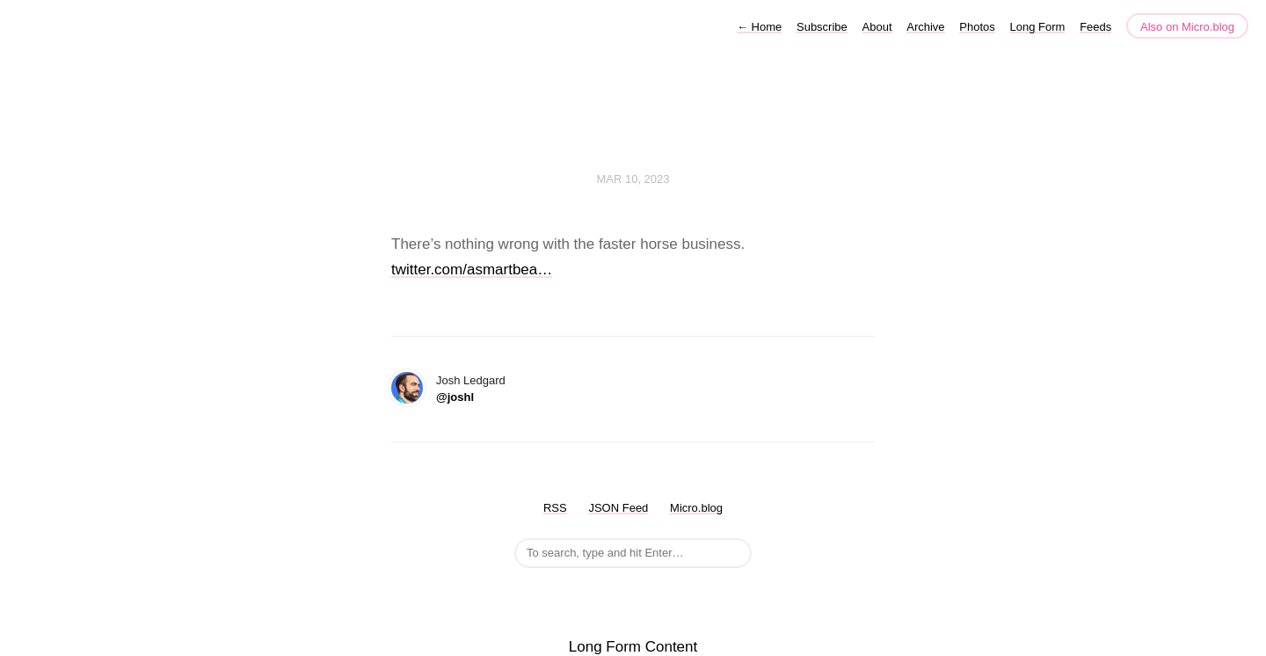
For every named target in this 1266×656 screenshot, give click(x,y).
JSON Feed (618, 507)
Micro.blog (696, 507)
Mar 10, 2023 (632, 179)
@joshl (455, 397)
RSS (555, 507)
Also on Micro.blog (1187, 26)
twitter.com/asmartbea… (471, 269)
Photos (976, 26)
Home (759, 26)
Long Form (1038, 26)
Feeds (1095, 26)
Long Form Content (633, 646)
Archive (925, 26)
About (877, 26)
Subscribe (822, 26)
